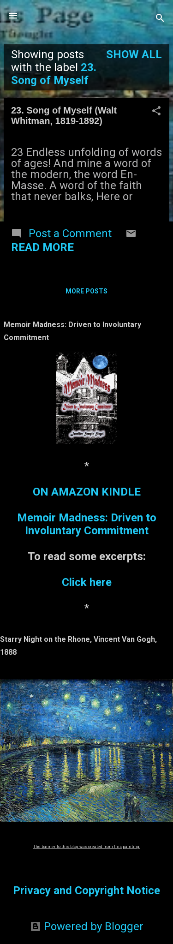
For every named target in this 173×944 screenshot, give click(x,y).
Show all (134, 54)
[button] (156, 111)
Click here (87, 582)
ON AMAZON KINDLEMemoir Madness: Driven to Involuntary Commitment (86, 511)
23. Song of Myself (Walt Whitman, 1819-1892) (64, 115)
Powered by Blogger (86, 926)
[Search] (160, 19)
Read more (42, 247)
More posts (86, 291)
